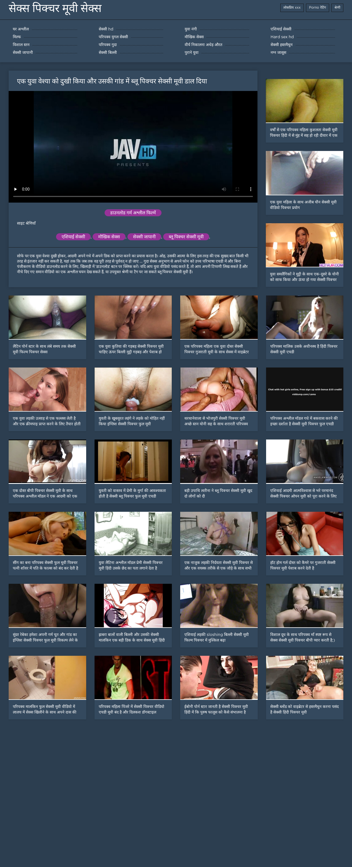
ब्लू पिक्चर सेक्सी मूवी (186, 236)
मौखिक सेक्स (109, 236)
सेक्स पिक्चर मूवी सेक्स (55, 8)
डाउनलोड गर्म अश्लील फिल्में (133, 212)
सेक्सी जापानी (144, 236)
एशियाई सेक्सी (73, 236)
